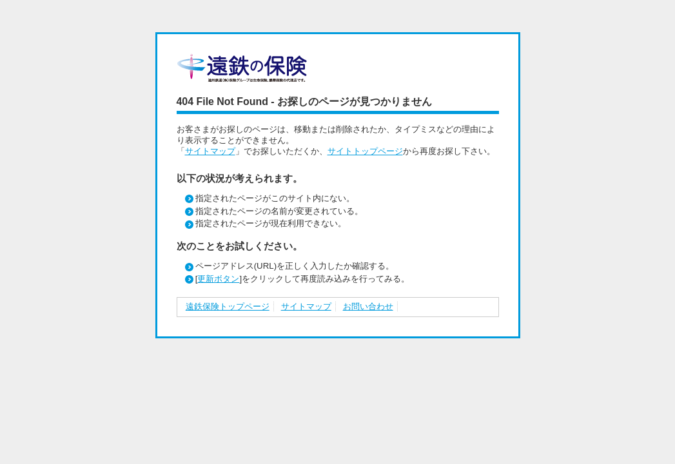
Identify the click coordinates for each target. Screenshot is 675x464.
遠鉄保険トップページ (227, 306)
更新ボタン (218, 279)
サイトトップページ (365, 151)
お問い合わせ (368, 306)
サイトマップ (210, 151)
